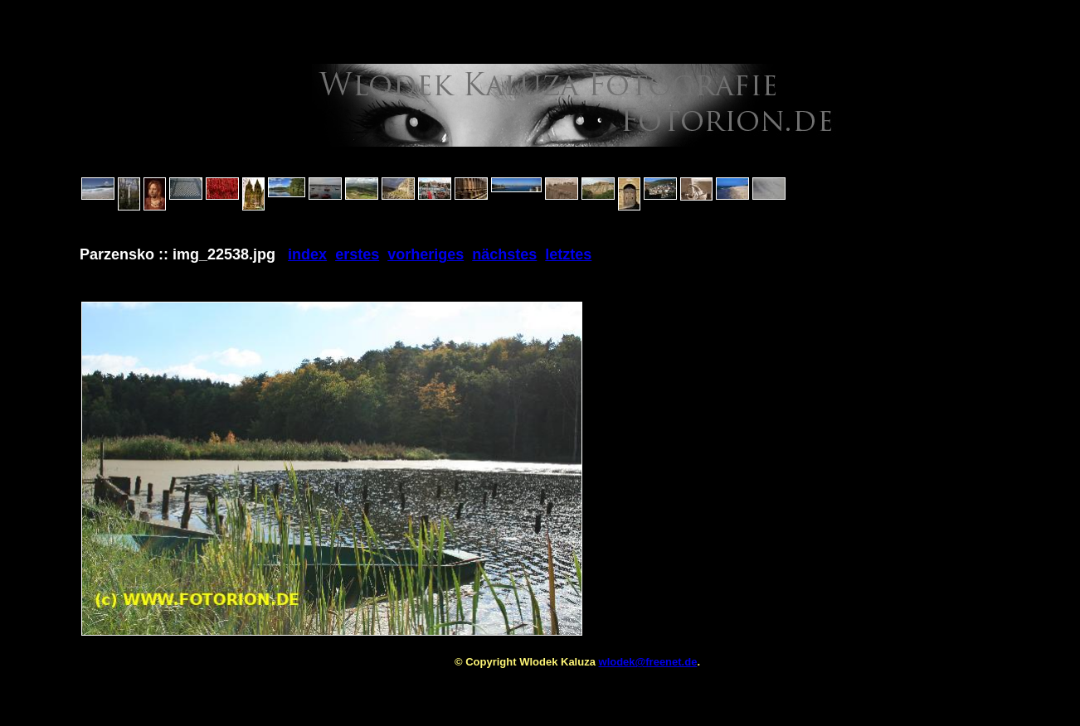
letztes (568, 254)
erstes (357, 254)
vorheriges (425, 254)
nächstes (504, 254)
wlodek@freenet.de (648, 662)
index (307, 254)
